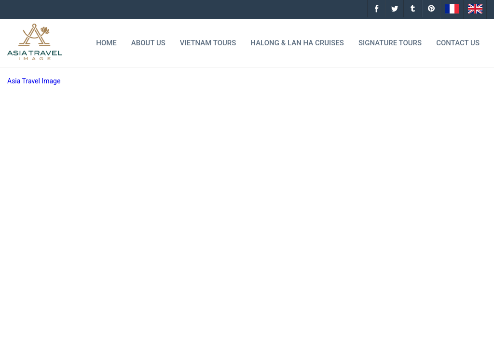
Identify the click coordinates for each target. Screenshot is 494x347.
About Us (148, 43)
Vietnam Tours (208, 43)
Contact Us (458, 43)
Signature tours (390, 43)
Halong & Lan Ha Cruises (297, 43)
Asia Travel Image (33, 81)
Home (106, 43)
